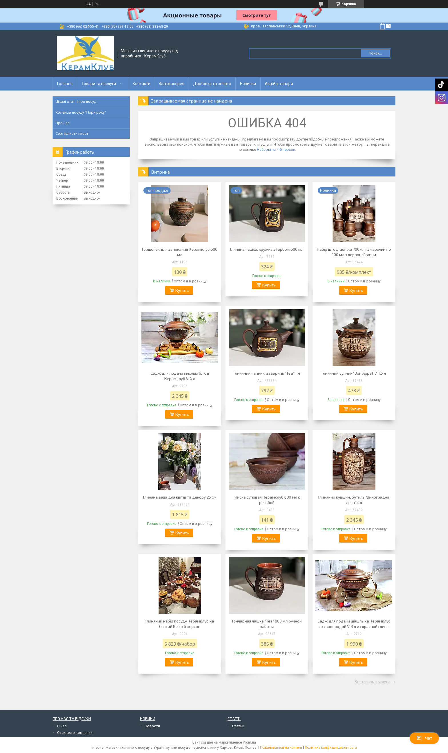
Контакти (141, 83)
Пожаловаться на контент (281, 748)
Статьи (238, 726)
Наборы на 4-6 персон (276, 149)
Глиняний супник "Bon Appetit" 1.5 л (354, 373)
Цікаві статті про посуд (75, 101)
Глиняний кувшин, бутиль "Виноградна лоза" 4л (353, 500)
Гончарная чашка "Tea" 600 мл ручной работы (267, 624)
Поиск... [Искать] (375, 53)
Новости (152, 726)
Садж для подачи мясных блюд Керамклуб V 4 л (180, 376)
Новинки (248, 83)
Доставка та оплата (212, 83)
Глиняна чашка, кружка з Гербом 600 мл (266, 249)
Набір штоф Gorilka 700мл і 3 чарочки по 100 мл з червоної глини (354, 252)
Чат (424, 738)
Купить (182, 290)
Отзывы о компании (75, 732)
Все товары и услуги (372, 682)
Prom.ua (249, 742)
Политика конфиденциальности (331, 748)
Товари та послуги (98, 83)
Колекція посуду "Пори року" (80, 112)
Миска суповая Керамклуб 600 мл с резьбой (267, 500)
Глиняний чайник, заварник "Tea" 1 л (267, 373)
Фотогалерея (171, 83)
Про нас (62, 123)
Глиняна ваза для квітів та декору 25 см (180, 497)
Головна (65, 83)
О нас (62, 726)
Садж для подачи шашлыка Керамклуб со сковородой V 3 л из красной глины (354, 624)
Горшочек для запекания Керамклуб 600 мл (179, 252)
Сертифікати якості (72, 133)
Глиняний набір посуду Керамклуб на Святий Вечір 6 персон (179, 624)
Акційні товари (279, 83)
